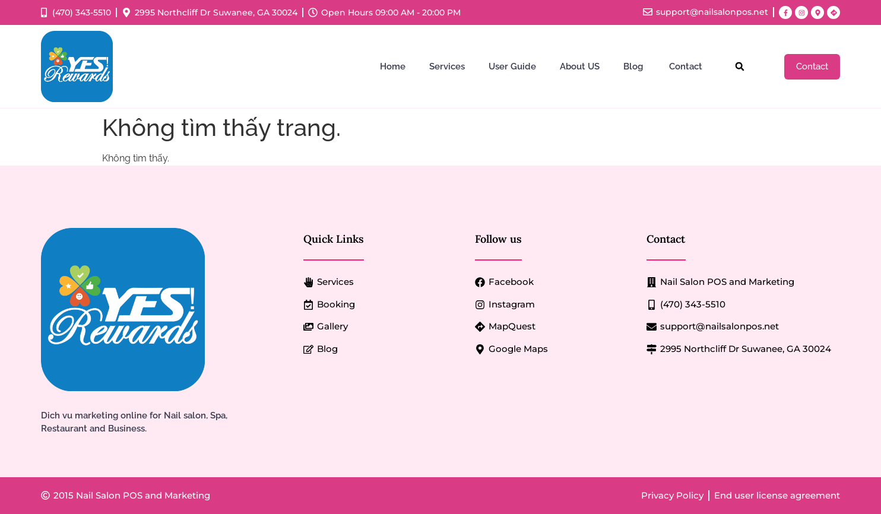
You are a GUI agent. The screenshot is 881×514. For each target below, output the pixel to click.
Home (392, 66)
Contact (687, 66)
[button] (740, 67)
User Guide (512, 66)
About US (580, 66)
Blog (634, 66)
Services (447, 66)
